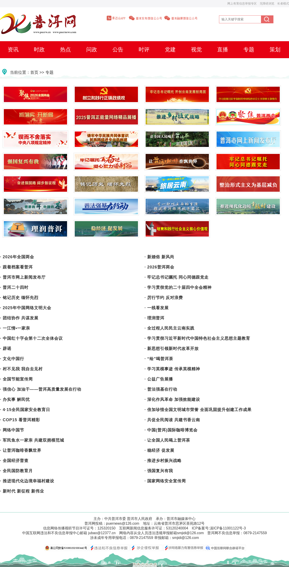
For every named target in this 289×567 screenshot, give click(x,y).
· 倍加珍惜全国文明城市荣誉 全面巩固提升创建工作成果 (198, 409)
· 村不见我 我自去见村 (21, 369)
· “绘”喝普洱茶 (158, 358)
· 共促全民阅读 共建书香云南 (172, 420)
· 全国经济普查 (14, 460)
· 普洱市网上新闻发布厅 (23, 277)
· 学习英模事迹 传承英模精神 (172, 369)
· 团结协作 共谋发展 (19, 318)
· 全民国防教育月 (16, 471)
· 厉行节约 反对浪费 (163, 297)
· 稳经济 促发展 (159, 450)
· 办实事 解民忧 (15, 399)
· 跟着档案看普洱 (16, 267)
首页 (34, 72)
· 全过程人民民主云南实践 (169, 328)
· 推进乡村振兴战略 (163, 460)
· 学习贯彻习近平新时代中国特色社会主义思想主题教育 (197, 338)
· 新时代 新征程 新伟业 (22, 491)
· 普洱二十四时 (14, 287)
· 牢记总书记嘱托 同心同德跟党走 (176, 277)
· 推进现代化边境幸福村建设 (27, 481)
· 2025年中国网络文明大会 (25, 308)
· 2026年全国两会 (17, 257)
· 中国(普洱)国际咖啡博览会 (171, 430)
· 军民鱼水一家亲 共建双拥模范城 (32, 440)
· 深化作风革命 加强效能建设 (172, 399)
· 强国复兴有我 (158, 471)
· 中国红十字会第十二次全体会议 (31, 338)
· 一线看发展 (156, 308)
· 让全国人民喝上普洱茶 (167, 440)
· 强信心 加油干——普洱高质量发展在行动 (40, 389)
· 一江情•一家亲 (15, 328)
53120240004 (177, 528)
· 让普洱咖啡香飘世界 (20, 450)
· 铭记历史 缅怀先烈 (19, 297)
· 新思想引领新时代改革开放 (171, 348)
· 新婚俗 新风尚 (159, 257)
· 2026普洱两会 (159, 267)
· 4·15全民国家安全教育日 (25, 409)
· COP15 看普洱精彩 (20, 420)
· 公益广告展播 (158, 379)
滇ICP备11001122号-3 (228, 528)
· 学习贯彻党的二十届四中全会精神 (178, 287)
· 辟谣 (5, 348)
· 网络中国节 (12, 430)
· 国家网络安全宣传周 (165, 481)
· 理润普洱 (154, 318)
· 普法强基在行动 (160, 389)
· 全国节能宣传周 (16, 379)
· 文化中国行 (12, 358)
